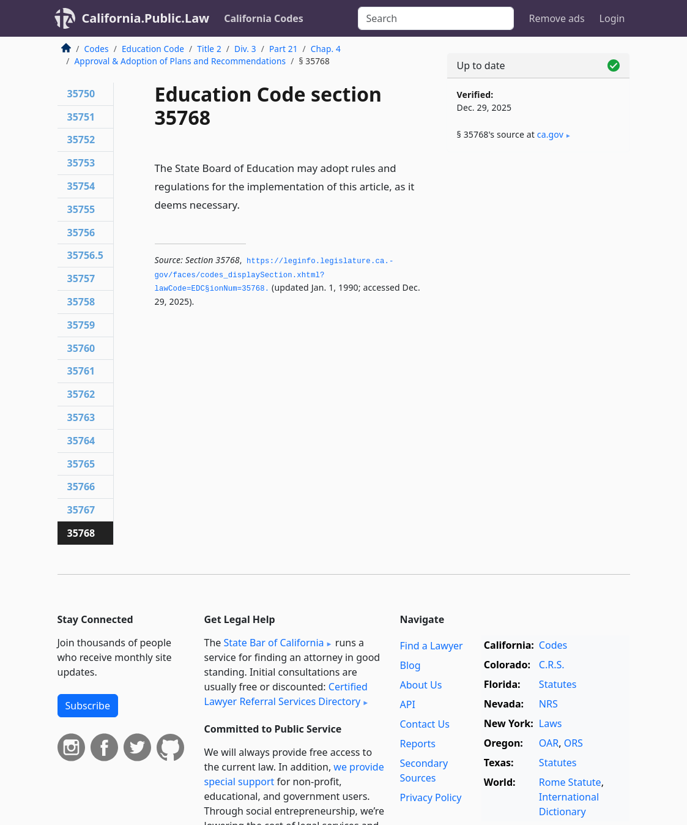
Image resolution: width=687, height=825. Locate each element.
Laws (550, 723)
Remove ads (556, 18)
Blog (409, 665)
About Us (420, 685)
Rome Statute (570, 782)
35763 (81, 417)
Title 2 (209, 48)
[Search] (436, 18)
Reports (417, 743)
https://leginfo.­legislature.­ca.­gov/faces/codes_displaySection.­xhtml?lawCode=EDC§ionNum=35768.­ (274, 275)
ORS (573, 743)
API (407, 704)
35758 (81, 301)
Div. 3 (245, 48)
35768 (81, 533)
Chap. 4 (326, 48)
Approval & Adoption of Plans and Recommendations (180, 61)
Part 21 (283, 48)
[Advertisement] (538, 246)
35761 (81, 371)
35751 (81, 117)
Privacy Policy (430, 797)
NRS (548, 704)
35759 (81, 325)
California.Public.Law (146, 18)
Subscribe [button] (87, 705)
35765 (81, 464)
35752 (81, 139)
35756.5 (85, 255)
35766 (81, 486)
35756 (81, 232)
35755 (81, 209)
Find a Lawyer (430, 645)
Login (612, 18)
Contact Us (424, 724)
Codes (96, 48)
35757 (81, 278)
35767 (81, 510)
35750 (81, 93)
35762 (81, 394)
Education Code (153, 48)
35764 (81, 440)
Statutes (558, 684)
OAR (549, 743)
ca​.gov (550, 134)
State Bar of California (273, 642)
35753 (81, 163)
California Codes (263, 18)
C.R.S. (552, 664)
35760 (81, 348)
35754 (81, 186)
